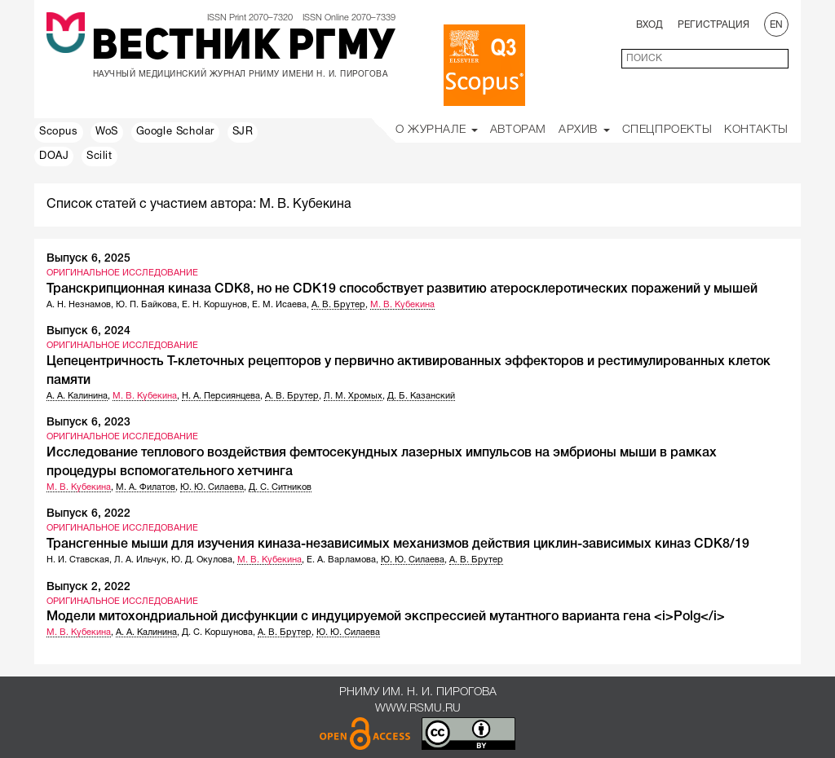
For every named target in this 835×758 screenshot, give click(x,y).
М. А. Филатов (145, 487)
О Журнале (436, 130)
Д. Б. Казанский (421, 396)
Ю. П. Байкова (146, 305)
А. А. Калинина (77, 396)
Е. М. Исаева (279, 305)
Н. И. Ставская (77, 560)
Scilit (99, 156)
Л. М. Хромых (353, 396)
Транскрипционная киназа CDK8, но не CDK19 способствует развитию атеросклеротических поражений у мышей (402, 289)
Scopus (58, 132)
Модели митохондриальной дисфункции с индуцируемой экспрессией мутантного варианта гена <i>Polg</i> (385, 617)
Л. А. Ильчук (140, 560)
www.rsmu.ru (418, 708)
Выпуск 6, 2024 (88, 331)
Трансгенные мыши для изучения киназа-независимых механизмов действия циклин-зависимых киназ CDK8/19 (397, 544)
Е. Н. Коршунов (214, 305)
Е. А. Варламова (341, 560)
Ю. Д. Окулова (201, 560)
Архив (584, 130)
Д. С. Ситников (280, 487)
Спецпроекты (667, 130)
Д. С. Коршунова (217, 632)
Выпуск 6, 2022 (88, 514)
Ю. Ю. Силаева (212, 487)
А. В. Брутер (338, 305)
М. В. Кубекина (402, 305)
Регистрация (713, 24)
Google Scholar (175, 132)
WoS (106, 132)
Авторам (518, 130)
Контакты (756, 130)
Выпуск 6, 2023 (88, 422)
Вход (649, 24)
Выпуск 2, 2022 (88, 587)
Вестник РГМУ (243, 48)
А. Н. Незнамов (78, 305)
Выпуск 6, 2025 (88, 258)
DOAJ (53, 156)
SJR (243, 132)
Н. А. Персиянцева (221, 396)
